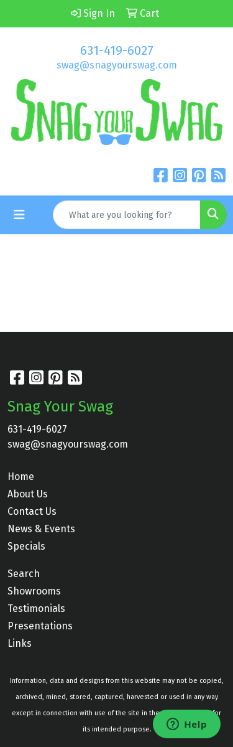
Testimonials (36, 608)
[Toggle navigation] (19, 214)
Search (23, 574)
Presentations (40, 626)
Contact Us (32, 511)
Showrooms (34, 591)
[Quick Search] (127, 214)
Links (19, 643)
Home (20, 476)
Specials (26, 546)
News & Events (41, 529)
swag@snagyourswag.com (117, 65)
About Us (27, 494)
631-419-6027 (116, 50)
